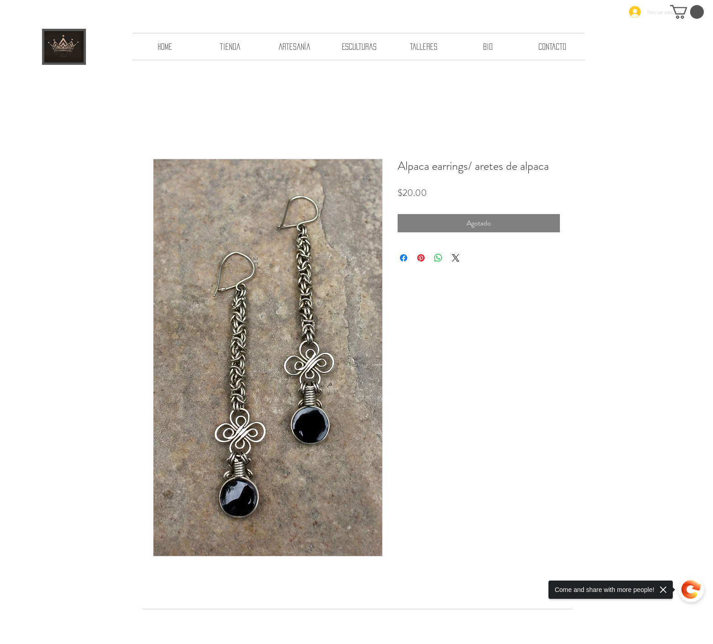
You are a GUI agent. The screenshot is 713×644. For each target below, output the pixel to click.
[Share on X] (455, 257)
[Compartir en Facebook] (403, 257)
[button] (687, 12)
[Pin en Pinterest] (420, 257)
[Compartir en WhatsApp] (438, 257)
